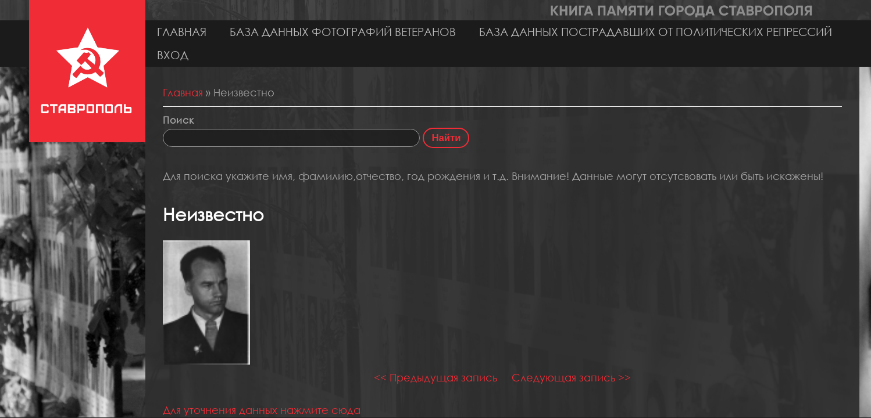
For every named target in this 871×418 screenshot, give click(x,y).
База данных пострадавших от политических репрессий (655, 31)
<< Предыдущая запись (435, 377)
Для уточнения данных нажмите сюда (261, 409)
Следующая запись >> (571, 377)
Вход (172, 55)
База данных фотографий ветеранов (343, 31)
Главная (181, 31)
